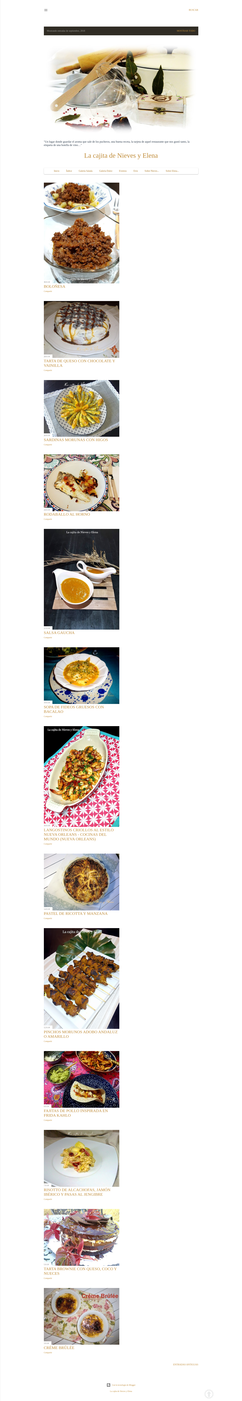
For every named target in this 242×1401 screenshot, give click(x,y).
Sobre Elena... (172, 171)
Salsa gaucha (59, 632)
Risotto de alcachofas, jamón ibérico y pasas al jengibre (77, 1192)
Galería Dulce (105, 171)
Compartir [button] (48, 291)
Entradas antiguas (185, 1364)
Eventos (123, 171)
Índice (69, 171)
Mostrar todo (186, 31)
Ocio (135, 171)
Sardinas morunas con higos (76, 440)
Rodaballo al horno (67, 514)
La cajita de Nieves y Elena (121, 155)
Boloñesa (54, 286)
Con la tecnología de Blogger (121, 1385)
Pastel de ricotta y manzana (76, 913)
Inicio (56, 171)
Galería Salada (85, 171)
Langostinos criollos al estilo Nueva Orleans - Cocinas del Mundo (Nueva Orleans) (79, 834)
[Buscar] (193, 10)
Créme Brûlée (59, 1348)
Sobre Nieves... (152, 171)
